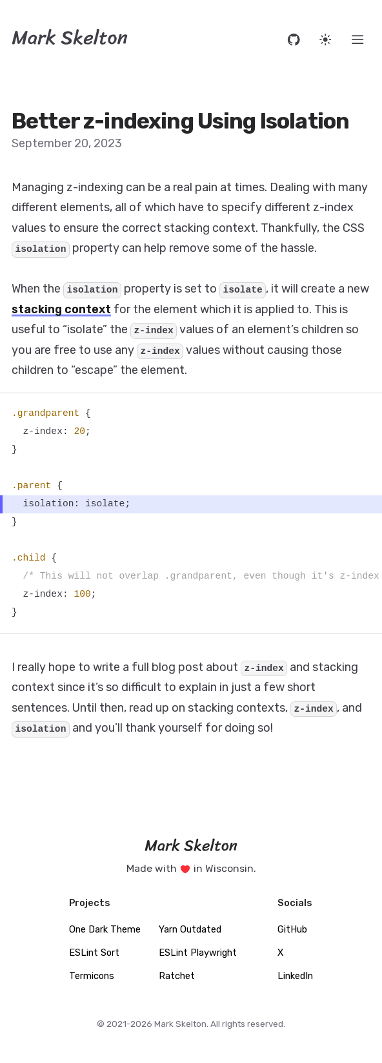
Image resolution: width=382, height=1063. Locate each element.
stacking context (61, 309)
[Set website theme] (325, 39)
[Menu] (358, 39)
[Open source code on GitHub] (294, 39)
